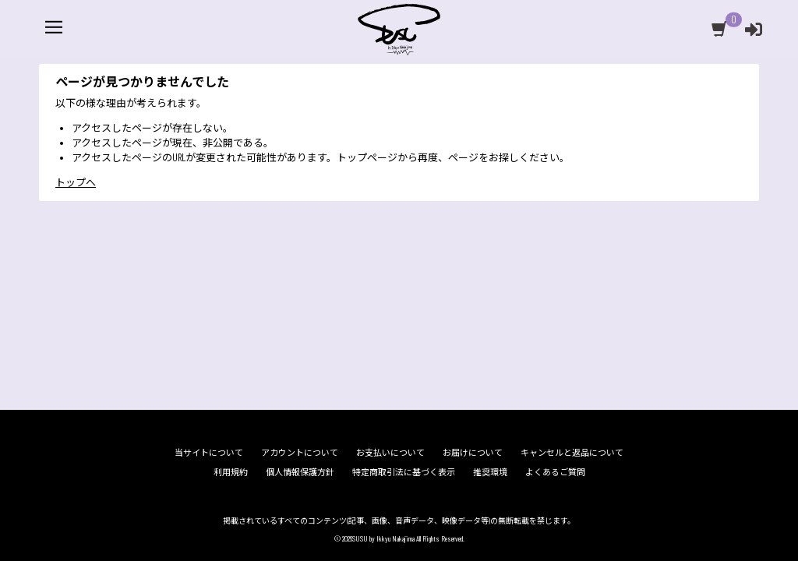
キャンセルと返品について (572, 452)
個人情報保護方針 (300, 473)
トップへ (75, 208)
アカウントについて (299, 452)
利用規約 (231, 473)
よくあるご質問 (555, 473)
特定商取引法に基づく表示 (403, 473)
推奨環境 (490, 473)
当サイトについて (209, 452)
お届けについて (473, 452)
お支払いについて (390, 452)
